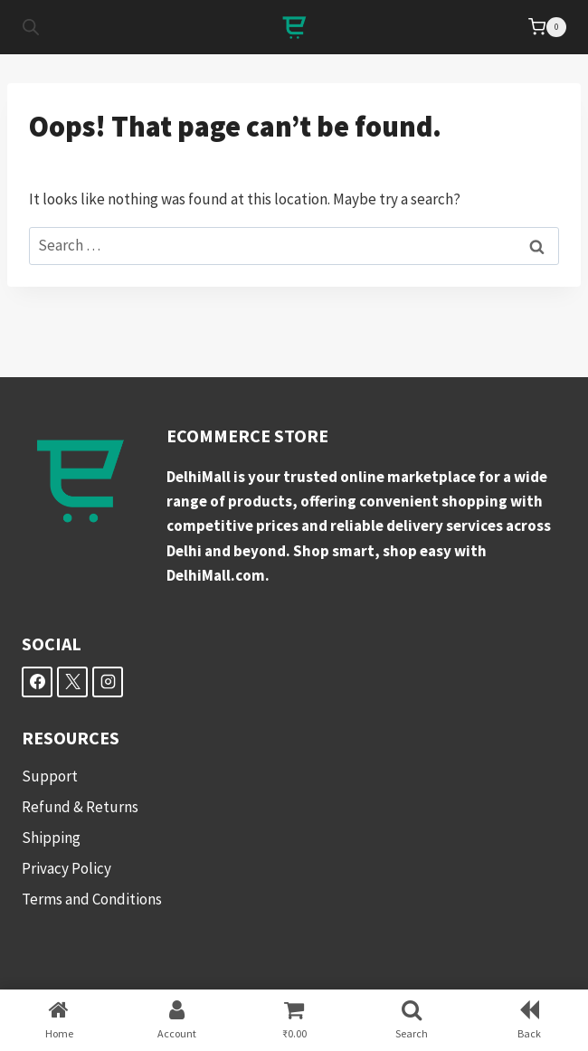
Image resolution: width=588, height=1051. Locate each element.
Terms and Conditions (92, 899)
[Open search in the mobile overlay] (31, 27)
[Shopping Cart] (547, 27)
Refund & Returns (80, 807)
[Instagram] (107, 682)
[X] (72, 682)
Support (50, 776)
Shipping (51, 837)
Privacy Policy (66, 868)
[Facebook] (37, 682)
